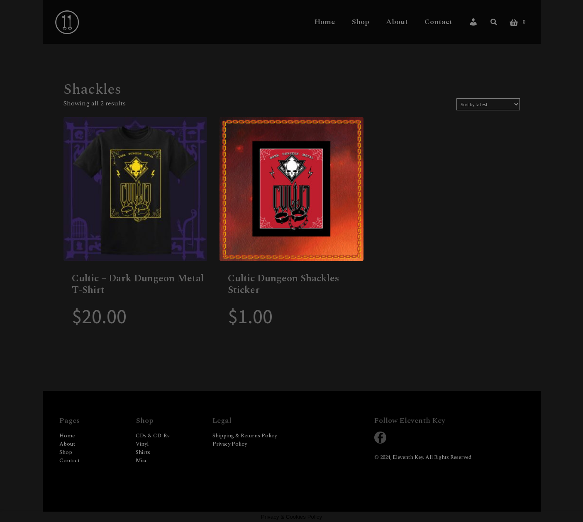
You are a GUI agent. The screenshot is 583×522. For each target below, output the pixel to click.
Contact (438, 21)
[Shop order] (488, 104)
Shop (360, 21)
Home (325, 21)
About (397, 21)
